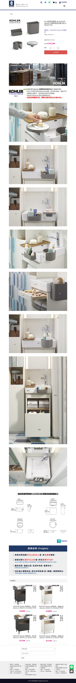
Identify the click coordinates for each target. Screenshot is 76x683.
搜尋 (23, 658)
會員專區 (64, 2)
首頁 (11, 14)
